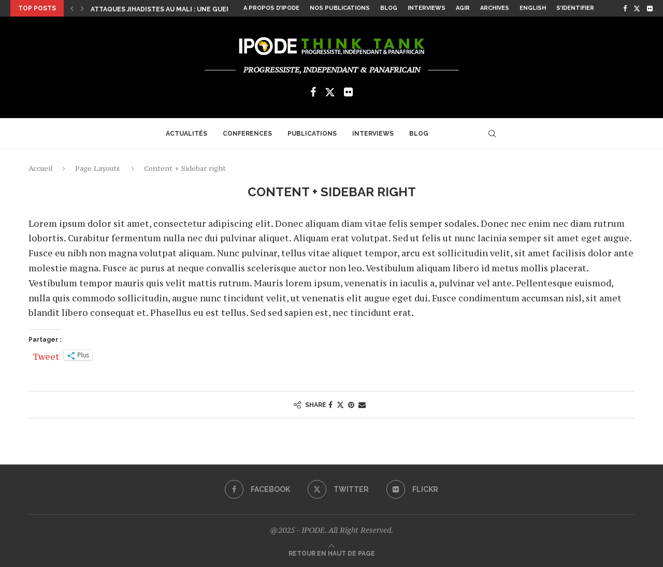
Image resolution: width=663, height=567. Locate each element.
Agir (463, 8)
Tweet (46, 355)
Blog (388, 8)
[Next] (82, 8)
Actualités (186, 133)
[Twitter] (636, 8)
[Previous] (72, 8)
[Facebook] (625, 8)
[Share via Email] (362, 405)
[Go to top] (332, 552)
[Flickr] (650, 8)
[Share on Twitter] (340, 405)
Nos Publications (340, 8)
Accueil (40, 168)
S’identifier (575, 8)
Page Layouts (97, 168)
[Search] (492, 134)
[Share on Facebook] (330, 405)
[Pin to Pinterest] (351, 405)
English (533, 8)
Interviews (426, 8)
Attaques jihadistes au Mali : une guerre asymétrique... (191, 9)
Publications (312, 133)
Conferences (247, 133)
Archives (494, 8)
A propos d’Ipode (271, 8)
